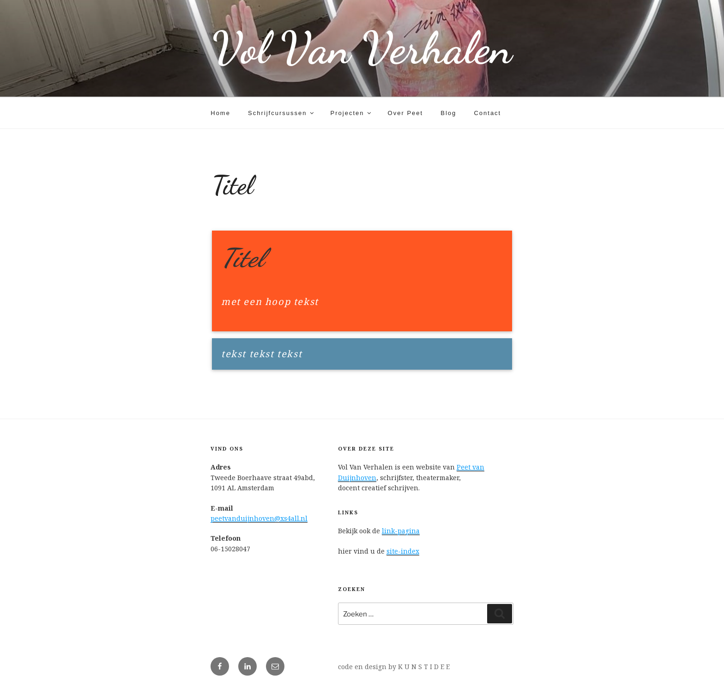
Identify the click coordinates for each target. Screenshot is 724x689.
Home (220, 113)
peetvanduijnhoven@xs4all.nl (259, 518)
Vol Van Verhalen (362, 48)
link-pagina (401, 530)
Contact (487, 113)
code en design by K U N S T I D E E (394, 666)
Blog (448, 113)
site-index (402, 551)
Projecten (352, 113)
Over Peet (405, 113)
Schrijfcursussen (281, 113)
